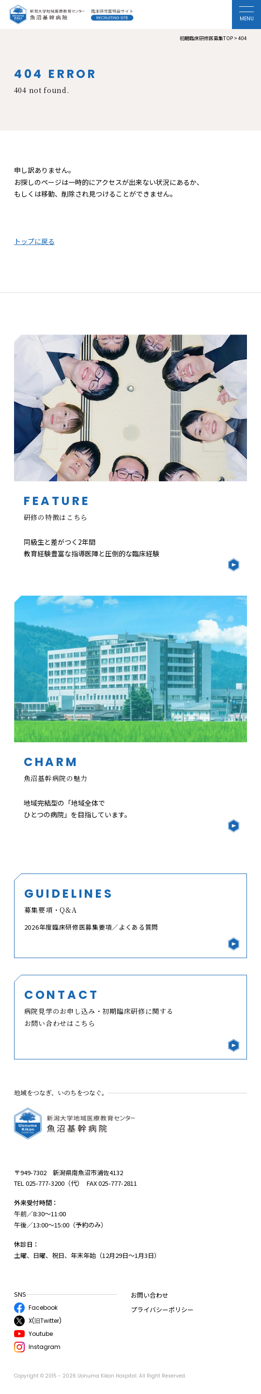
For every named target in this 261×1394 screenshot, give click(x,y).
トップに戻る (34, 241)
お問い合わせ (150, 1295)
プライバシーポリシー (162, 1309)
